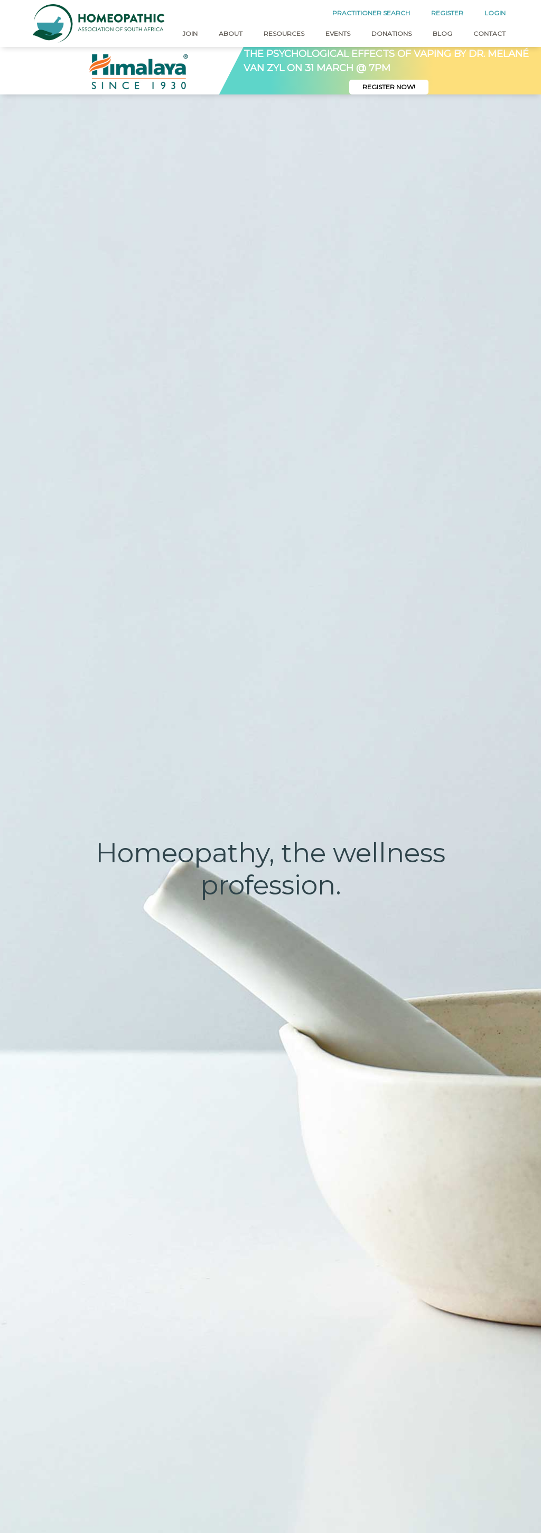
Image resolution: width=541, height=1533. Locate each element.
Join (190, 33)
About (230, 33)
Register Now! (388, 87)
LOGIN (495, 13)
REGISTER (447, 13)
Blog (442, 33)
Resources (284, 33)
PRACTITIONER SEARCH (371, 13)
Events (337, 33)
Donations (391, 33)
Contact (489, 33)
